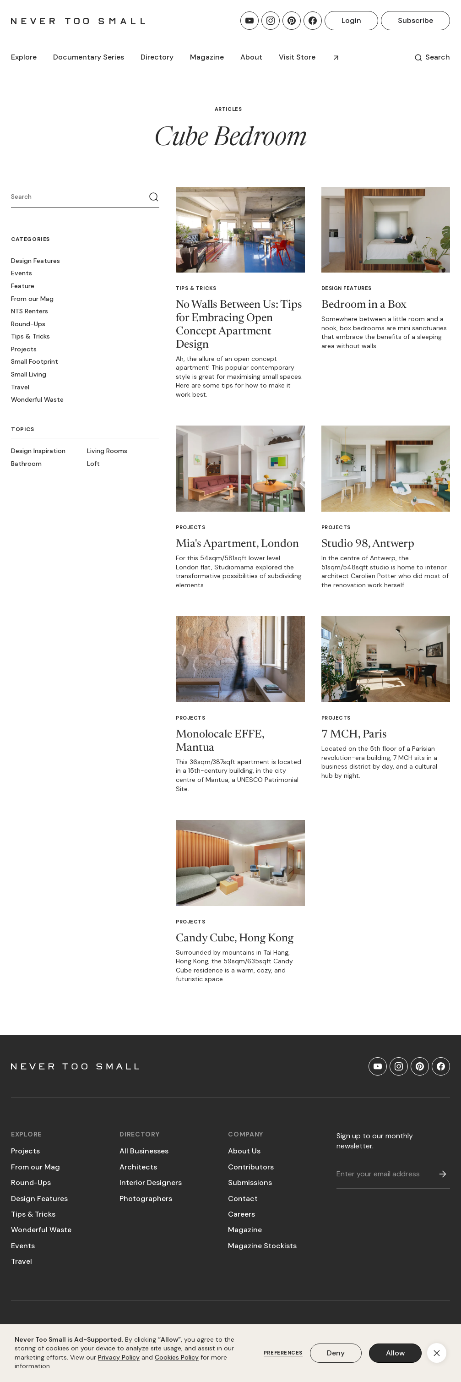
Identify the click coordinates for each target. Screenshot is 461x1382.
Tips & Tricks (30, 336)
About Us (244, 1151)
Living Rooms (107, 451)
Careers (241, 1214)
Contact (243, 1198)
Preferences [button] (283, 1353)
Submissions (250, 1182)
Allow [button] (395, 1353)
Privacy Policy (119, 1357)
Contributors (251, 1167)
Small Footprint (34, 361)
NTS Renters (29, 311)
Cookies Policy (177, 1357)
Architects (138, 1167)
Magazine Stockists (262, 1246)
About (251, 57)
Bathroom (26, 463)
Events (21, 273)
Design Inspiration (38, 451)
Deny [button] (336, 1353)
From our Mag (32, 299)
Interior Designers (150, 1182)
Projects (24, 349)
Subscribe (415, 20)
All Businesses (143, 1151)
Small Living (28, 374)
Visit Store (297, 57)
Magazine (245, 1230)
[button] (24, 57)
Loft (93, 463)
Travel (20, 387)
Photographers (145, 1198)
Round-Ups (28, 324)
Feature (22, 286)
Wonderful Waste (37, 399)
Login (351, 20)
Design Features (35, 261)
